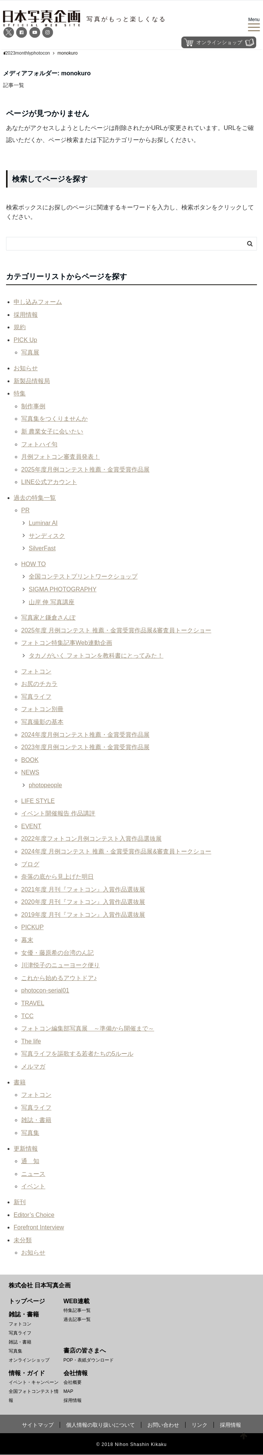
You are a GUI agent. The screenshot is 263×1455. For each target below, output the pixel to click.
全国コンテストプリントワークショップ (83, 577)
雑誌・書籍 (36, 1120)
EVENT (31, 826)
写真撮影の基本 (42, 722)
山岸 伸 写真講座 (51, 602)
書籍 (20, 1082)
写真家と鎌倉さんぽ (48, 617)
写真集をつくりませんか (54, 419)
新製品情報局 (32, 381)
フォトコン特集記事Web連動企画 (66, 643)
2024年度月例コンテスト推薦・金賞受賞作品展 (85, 734)
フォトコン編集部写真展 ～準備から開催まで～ (87, 1028)
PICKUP (32, 927)
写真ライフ (36, 696)
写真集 (30, 1133)
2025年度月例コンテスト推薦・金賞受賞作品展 (85, 469)
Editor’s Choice (34, 1215)
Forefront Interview (39, 1227)
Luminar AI (43, 523)
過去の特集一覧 (35, 498)
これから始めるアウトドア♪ (59, 978)
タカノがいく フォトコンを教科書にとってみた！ (96, 655)
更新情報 (26, 1148)
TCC (27, 1016)
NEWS (30, 772)
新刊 (20, 1202)
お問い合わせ (163, 1425)
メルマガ (33, 1066)
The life (31, 1041)
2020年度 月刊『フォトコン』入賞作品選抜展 (83, 902)
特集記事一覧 (77, 1310)
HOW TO (33, 564)
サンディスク (47, 536)
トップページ (27, 1301)
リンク (199, 1425)
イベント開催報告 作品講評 (58, 813)
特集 (20, 393)
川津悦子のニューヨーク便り (60, 965)
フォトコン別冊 (42, 709)
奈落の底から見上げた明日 (57, 876)
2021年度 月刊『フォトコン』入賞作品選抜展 (83, 889)
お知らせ (26, 368)
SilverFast (42, 548)
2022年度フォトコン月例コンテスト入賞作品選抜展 (91, 839)
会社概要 (72, 1382)
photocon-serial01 (45, 991)
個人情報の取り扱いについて (100, 1425)
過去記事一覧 (77, 1319)
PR (25, 510)
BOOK (30, 760)
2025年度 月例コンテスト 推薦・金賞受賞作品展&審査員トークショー (116, 630)
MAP (68, 1391)
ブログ (30, 864)
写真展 (30, 353)
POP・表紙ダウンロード (88, 1360)
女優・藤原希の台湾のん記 (57, 953)
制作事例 (33, 406)
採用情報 (26, 314)
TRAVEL (32, 1003)
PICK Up (25, 340)
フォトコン (36, 671)
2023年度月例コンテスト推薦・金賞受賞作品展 (85, 747)
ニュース (33, 1174)
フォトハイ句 (39, 444)
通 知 (30, 1161)
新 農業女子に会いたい (52, 431)
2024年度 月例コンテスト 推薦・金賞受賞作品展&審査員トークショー (116, 851)
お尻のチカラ (39, 684)
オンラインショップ (29, 1360)
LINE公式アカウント (49, 482)
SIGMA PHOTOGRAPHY (62, 589)
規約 (20, 327)
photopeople (45, 785)
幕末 (27, 940)
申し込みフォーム (38, 302)
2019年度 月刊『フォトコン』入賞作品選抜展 (83, 914)
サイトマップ (38, 1425)
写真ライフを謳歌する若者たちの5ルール (77, 1054)
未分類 (23, 1240)
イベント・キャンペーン (34, 1382)
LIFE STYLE (38, 801)
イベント (33, 1186)
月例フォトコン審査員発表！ (60, 456)
